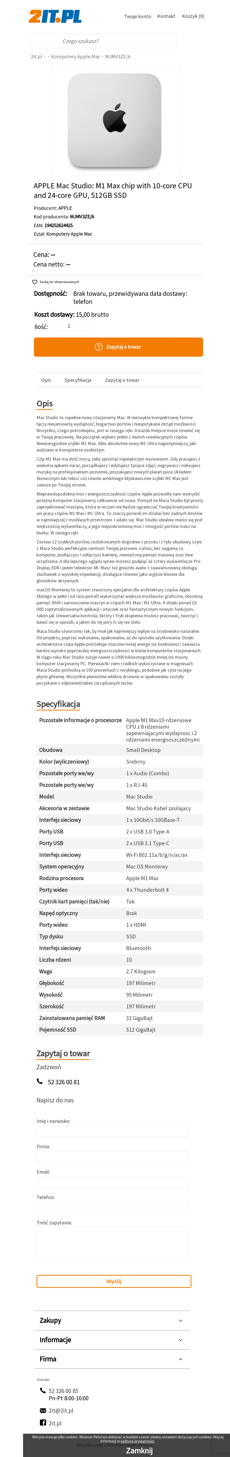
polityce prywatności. (138, 1441)
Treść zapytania (54, 1222)
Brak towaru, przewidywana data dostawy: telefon (130, 298)
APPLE (65, 208)
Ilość (40, 327)
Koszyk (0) (193, 16)
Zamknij (139, 1450)
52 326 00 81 (64, 1082)
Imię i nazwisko (53, 1121)
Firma (43, 1146)
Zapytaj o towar (122, 380)
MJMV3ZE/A (118, 56)
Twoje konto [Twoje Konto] (137, 16)
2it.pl (36, 56)
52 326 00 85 (63, 1391)
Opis (46, 380)
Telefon (45, 1197)
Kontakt (166, 16)
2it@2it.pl (61, 1410)
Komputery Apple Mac (75, 56)
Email (43, 1171)
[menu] (194, 41)
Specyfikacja (77, 380)
